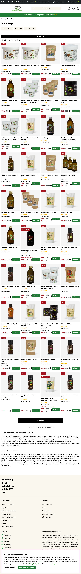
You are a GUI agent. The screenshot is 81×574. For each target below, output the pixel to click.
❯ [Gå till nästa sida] (49, 427)
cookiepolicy (50, 564)
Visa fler (40, 421)
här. (40, 562)
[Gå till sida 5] (37, 427)
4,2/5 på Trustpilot (42, 2)
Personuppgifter (7, 527)
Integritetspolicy (34, 564)
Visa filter (40, 36)
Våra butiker (46, 517)
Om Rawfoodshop (48, 514)
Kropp (4, 29)
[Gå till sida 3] (33, 427)
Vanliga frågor (6, 520)
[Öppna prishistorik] (11, 74)
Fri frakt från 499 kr (8, 2)
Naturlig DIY (18, 29)
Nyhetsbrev (6, 545)
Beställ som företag (8, 517)
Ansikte (10, 29)
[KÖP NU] (16, 74)
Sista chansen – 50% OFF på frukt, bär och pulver (39, 15)
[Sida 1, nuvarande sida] (29, 427)
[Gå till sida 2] (31, 427)
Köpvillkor (4, 508)
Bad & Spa (32, 29)
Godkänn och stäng (26, 567)
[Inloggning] (69, 8)
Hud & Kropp (11, 19)
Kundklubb (6, 548)
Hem (2, 19)
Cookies (4, 523)
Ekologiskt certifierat (73, 2)
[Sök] (46, 8)
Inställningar (10, 567)
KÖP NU (36, 109)
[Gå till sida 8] (42, 427)
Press (44, 508)
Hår (25, 29)
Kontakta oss (6, 514)
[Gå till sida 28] (45, 427)
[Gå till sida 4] (35, 427)
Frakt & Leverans (7, 505)
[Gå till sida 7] (41, 427)
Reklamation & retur (8, 511)
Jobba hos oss (47, 505)
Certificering (46, 511)
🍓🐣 (55, 15)
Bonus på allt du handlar (56, 2)
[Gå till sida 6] (39, 427)
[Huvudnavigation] (3, 8)
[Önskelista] (73, 8)
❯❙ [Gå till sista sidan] (55, 427)
